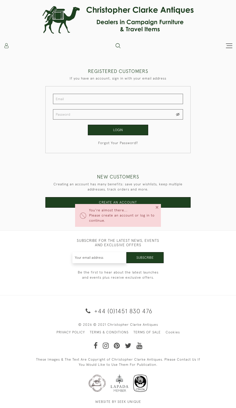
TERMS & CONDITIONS (109, 332)
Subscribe (145, 257)
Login (118, 130)
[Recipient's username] (99, 257)
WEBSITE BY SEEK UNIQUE (118, 402)
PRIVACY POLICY (70, 332)
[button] (118, 45)
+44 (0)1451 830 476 (118, 310)
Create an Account (118, 202)
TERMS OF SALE (147, 332)
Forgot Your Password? (118, 143)
